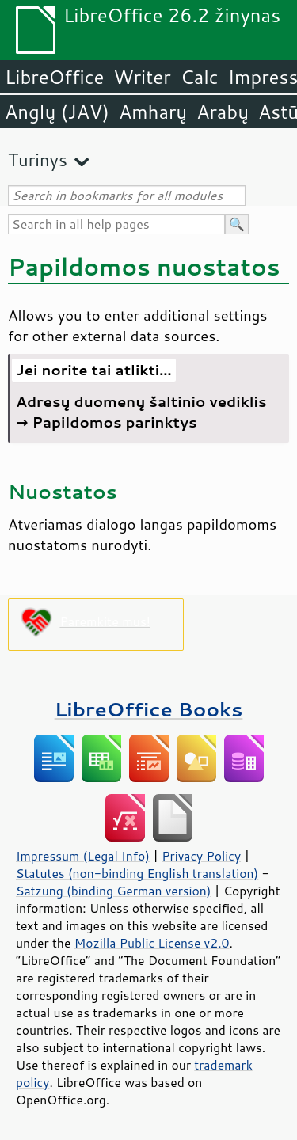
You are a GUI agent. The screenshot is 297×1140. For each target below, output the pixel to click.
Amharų (153, 111)
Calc (200, 76)
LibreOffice (54, 76)
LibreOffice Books (149, 709)
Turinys (37, 159)
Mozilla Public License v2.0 (152, 943)
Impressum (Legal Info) (83, 855)
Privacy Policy (201, 855)
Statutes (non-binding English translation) (137, 873)
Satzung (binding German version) (113, 890)
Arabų (222, 111)
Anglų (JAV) (57, 111)
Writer (141, 76)
